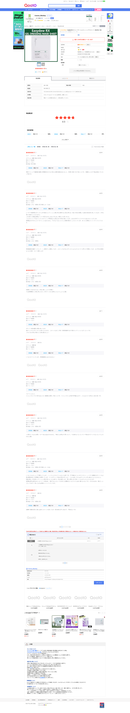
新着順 (38, 146)
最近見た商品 (110, 31)
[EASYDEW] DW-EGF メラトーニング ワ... (65, 606)
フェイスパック (61, 26)
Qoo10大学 (99, 1)
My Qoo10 (71, 1)
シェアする (39, 71)
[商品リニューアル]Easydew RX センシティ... (33, 606)
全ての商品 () (39, 18)
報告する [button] (45, 71)
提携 (59, 700)
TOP (108, 53)
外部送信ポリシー (51, 700)
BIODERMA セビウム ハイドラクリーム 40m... (80, 606)
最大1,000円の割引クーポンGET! (82, 40)
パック (54, 26)
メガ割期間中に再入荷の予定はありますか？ (44, 541)
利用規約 (33, 700)
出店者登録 (64, 700)
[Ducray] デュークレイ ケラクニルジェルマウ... (96, 606)
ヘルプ (87, 1)
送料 (63, 50)
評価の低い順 (54, 146)
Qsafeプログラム (90, 700)
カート (110, 24)
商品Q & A (92, 78)
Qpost (83, 1)
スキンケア (48, 26)
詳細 (88, 44)
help (49, 88)
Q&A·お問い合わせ (54, 20)
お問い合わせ (99, 582)
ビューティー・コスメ (39, 26)
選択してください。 (83, 65)
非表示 (100, 534)
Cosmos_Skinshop (40, 15)
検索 (79, 5)
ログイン (66, 1)
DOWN (111, 54)
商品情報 (38, 78)
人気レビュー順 (31, 146)
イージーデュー (63, 30)
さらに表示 (65, 139)
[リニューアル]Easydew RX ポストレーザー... (49, 606)
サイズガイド (110, 33)
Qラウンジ (110, 18)
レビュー (65, 78)
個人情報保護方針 (41, 700)
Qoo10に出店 (93, 1)
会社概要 (27, 700)
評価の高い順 (45, 146)
